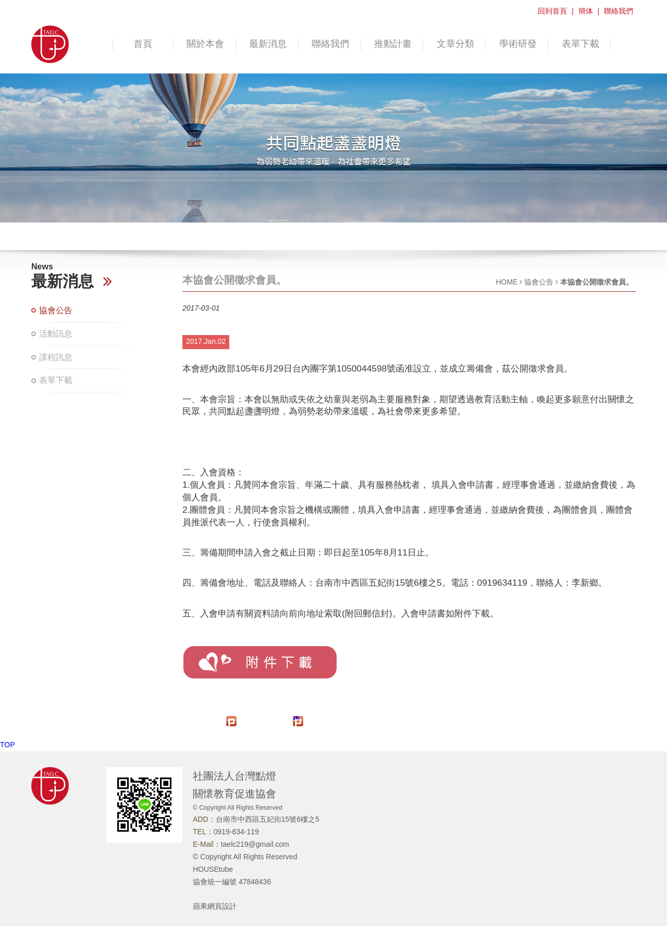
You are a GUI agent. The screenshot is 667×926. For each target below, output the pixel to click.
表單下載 (580, 44)
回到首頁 (552, 11)
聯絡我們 (618, 11)
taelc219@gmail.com (255, 844)
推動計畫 (393, 44)
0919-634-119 (236, 832)
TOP (7, 744)
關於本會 (205, 44)
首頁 (142, 44)
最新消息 (268, 44)
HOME (506, 282)
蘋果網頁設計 (215, 906)
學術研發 (518, 44)
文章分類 (455, 44)
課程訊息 (55, 357)
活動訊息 (55, 333)
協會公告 (55, 310)
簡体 (585, 11)
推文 (296, 718)
